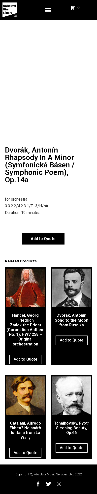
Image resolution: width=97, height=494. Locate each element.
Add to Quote (43, 238)
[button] (48, 10)
